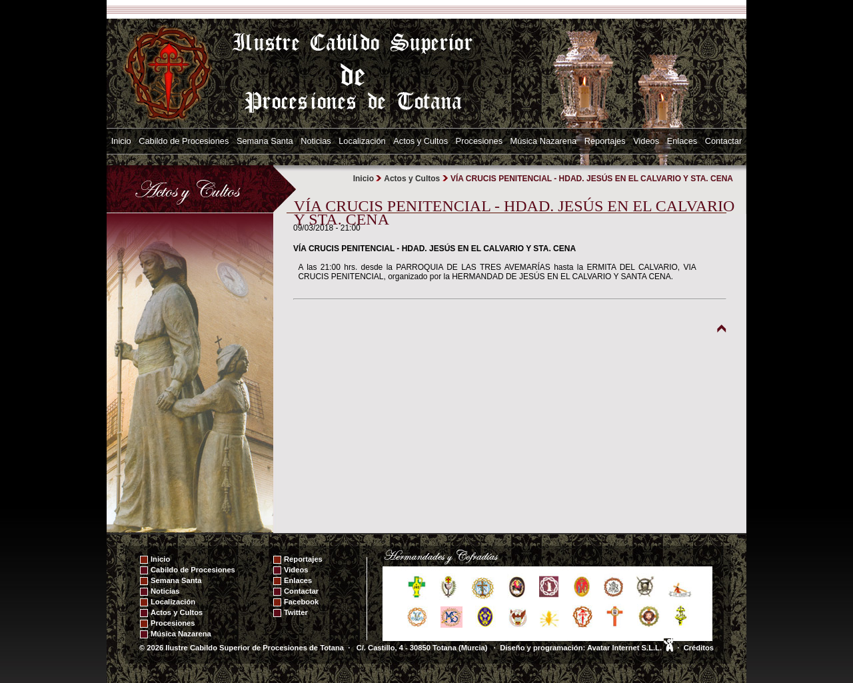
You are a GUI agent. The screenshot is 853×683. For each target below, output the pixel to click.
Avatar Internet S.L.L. (630, 648)
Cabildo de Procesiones (184, 141)
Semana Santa (265, 141)
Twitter (296, 612)
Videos (646, 141)
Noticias (316, 141)
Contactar (723, 141)
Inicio (121, 141)
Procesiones (479, 141)
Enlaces (682, 141)
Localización (362, 141)
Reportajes (605, 141)
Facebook (301, 602)
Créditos (699, 648)
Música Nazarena (543, 141)
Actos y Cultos (420, 141)
